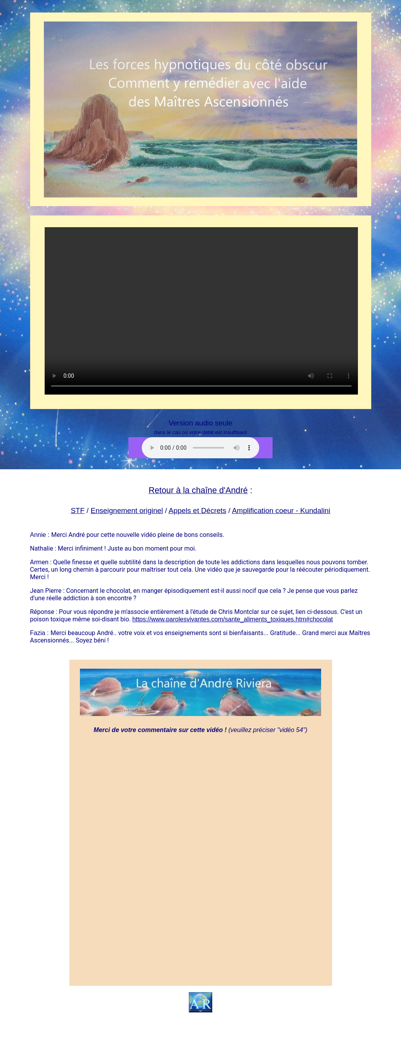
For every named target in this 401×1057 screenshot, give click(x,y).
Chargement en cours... (201, 858)
